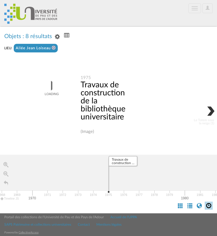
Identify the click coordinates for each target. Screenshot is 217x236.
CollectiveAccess (29, 232)
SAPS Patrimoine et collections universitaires (37, 224)
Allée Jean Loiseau (36, 48)
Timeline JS (10, 198)
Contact (84, 224)
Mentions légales (109, 224)
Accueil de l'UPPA (123, 217)
